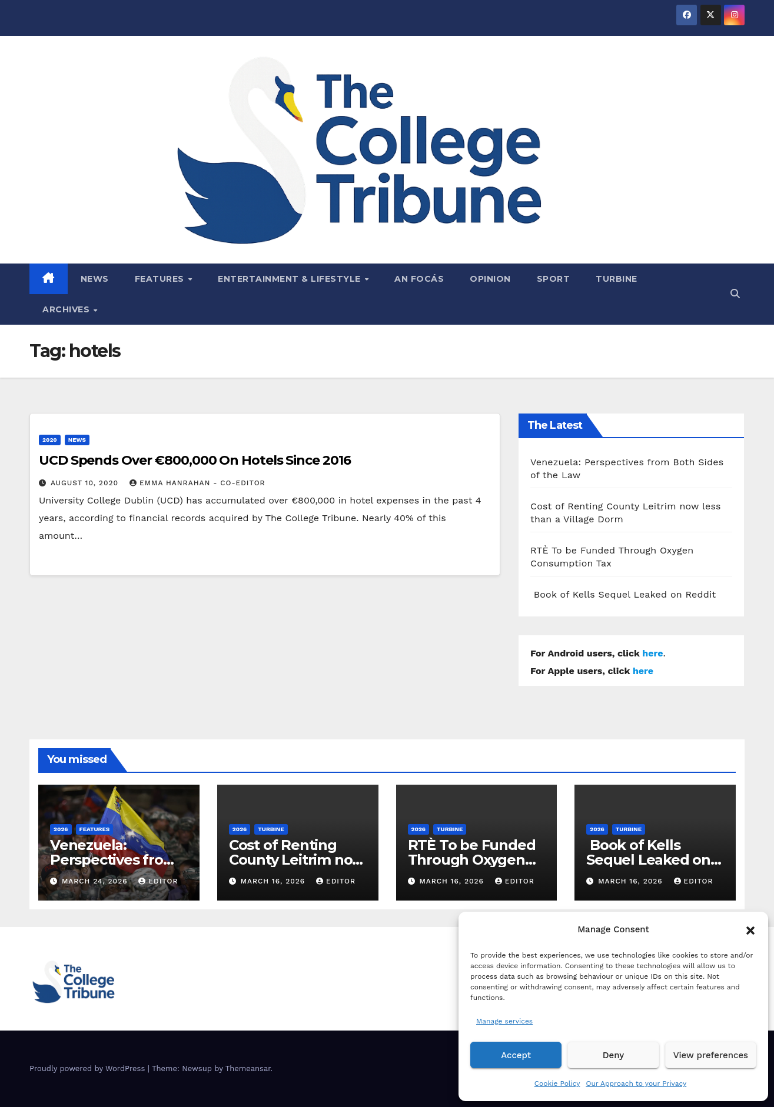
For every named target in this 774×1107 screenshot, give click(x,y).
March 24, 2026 (96, 881)
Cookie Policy (557, 1083)
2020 (49, 439)
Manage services (504, 1021)
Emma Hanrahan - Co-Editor (197, 483)
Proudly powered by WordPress (88, 1068)
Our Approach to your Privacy (636, 1083)
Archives (67, 309)
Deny (613, 1055)
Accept (516, 1055)
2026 (61, 829)
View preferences (710, 1055)
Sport (553, 279)
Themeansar (248, 1068)
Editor (158, 881)
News (95, 279)
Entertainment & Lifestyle (290, 279)
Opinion (490, 279)
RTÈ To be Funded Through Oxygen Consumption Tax (472, 859)
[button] (750, 929)
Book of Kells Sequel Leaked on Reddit (623, 594)
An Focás (419, 279)
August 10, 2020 (86, 483)
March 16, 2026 (274, 881)
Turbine (616, 279)
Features (161, 279)
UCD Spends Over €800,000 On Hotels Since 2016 (195, 460)
